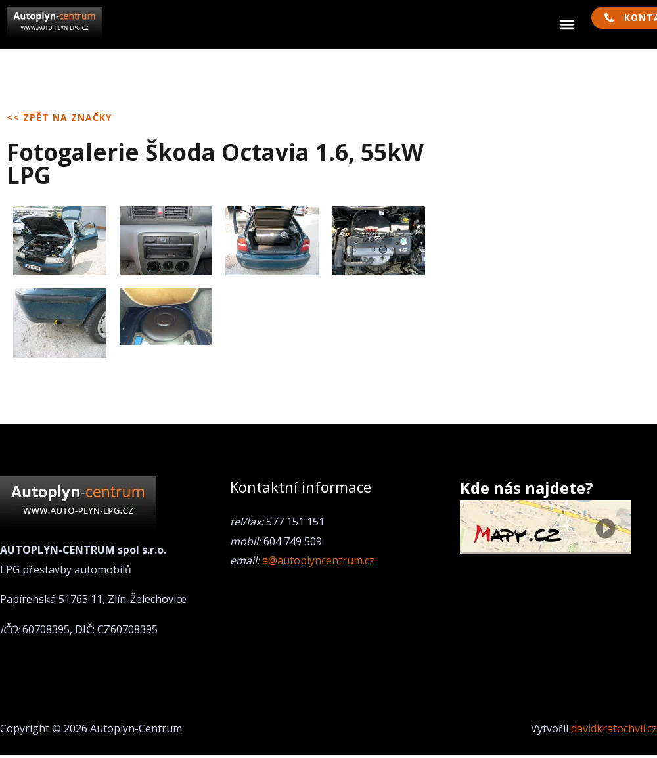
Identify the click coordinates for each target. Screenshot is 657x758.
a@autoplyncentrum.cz (318, 560)
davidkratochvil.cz (614, 728)
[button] (567, 24)
